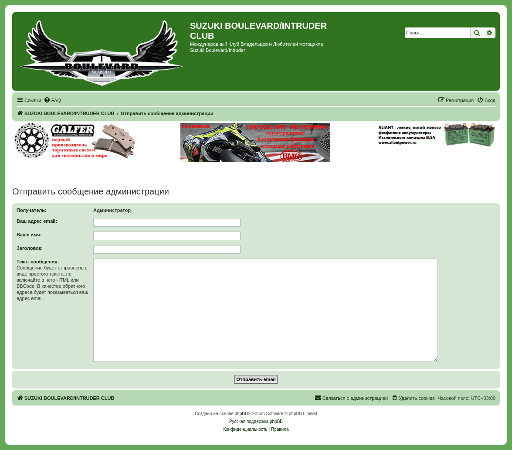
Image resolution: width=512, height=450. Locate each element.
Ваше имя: (29, 234)
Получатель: (32, 210)
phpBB (241, 413)
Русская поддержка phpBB (256, 421)
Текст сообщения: (38, 261)
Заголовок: (30, 248)
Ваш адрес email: (37, 221)
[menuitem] (52, 100)
